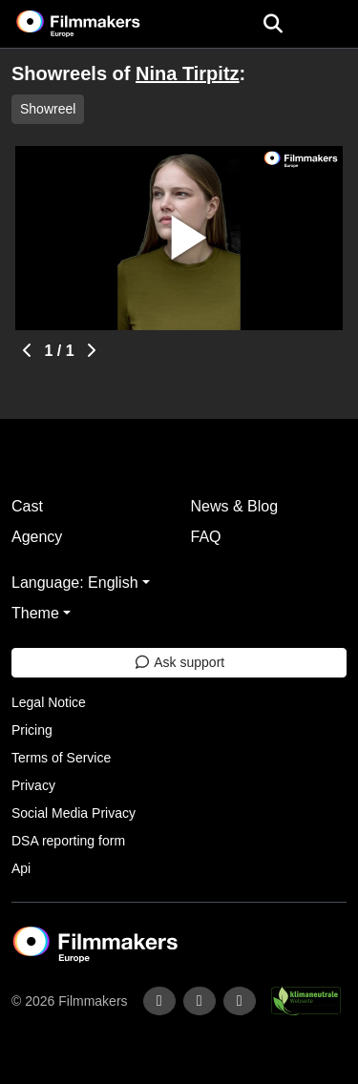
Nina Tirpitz (188, 73)
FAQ (206, 537)
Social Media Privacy (73, 813)
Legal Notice (48, 702)
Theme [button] (35, 613)
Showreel (47, 108)
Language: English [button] (74, 582)
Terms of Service (61, 757)
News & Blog (235, 506)
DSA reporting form (68, 840)
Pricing (32, 730)
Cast (27, 506)
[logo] (101, 24)
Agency (36, 537)
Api (21, 868)
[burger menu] (329, 24)
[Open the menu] (272, 24)
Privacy (33, 785)
